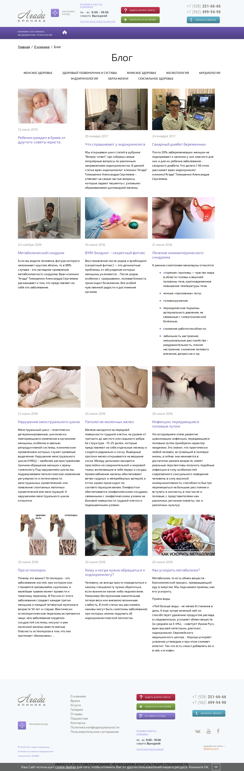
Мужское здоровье (141, 72)
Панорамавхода (68, 12)
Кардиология (209, 72)
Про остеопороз (32, 570)
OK (216, 766)
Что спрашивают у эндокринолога (115, 144)
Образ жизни (118, 78)
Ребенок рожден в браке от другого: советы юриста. (41, 139)
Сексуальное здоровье (155, 78)
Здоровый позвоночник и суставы (89, 72)
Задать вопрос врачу (138, 10)
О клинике (81, 33)
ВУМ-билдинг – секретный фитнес (115, 252)
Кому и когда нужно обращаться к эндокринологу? (115, 572)
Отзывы (152, 33)
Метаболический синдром (41, 252)
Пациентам (173, 33)
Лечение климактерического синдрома (177, 254)
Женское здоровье (38, 72)
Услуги (116, 33)
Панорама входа (38, 724)
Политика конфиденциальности (93, 727)
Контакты (196, 33)
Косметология (177, 72)
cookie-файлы (65, 767)
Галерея (134, 33)
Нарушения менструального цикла (49, 421)
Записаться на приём (139, 19)
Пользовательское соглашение (93, 732)
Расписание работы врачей (96, 21)
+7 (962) (202, 11)
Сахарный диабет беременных (179, 144)
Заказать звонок (202, 19)
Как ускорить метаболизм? (176, 570)
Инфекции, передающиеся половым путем (175, 423)
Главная (24, 47)
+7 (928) (202, 6)
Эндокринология (84, 78)
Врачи (100, 33)
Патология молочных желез (109, 421)
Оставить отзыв (153, 716)
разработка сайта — (213, 747)
